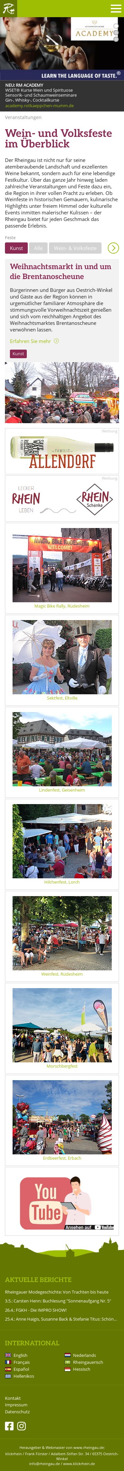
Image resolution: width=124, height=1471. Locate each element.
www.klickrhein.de (79, 1463)
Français (22, 1362)
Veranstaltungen (23, 117)
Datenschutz (17, 1412)
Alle (38, 248)
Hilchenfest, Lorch (62, 882)
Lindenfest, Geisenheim (62, 790)
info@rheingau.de (44, 1463)
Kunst (16, 248)
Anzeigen (113, 248)
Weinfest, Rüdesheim (62, 974)
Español (21, 1369)
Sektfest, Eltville (62, 698)
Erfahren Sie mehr (30, 341)
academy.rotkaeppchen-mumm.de (39, 106)
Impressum (16, 1405)
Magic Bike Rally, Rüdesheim (62, 606)
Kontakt (13, 1398)
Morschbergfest (62, 1066)
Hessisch (81, 1369)
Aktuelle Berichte (38, 1280)
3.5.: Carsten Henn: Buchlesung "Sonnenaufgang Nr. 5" (58, 1301)
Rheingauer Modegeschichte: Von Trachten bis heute (56, 1292)
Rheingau (8, 8)
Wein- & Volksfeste (75, 248)
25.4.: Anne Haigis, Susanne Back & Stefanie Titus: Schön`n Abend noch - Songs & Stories (62, 1319)
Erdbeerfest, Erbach (62, 1158)
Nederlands (84, 1355)
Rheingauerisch (88, 1362)
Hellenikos (24, 1376)
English (20, 1355)
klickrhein (13, 1453)
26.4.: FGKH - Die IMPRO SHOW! (35, 1310)
